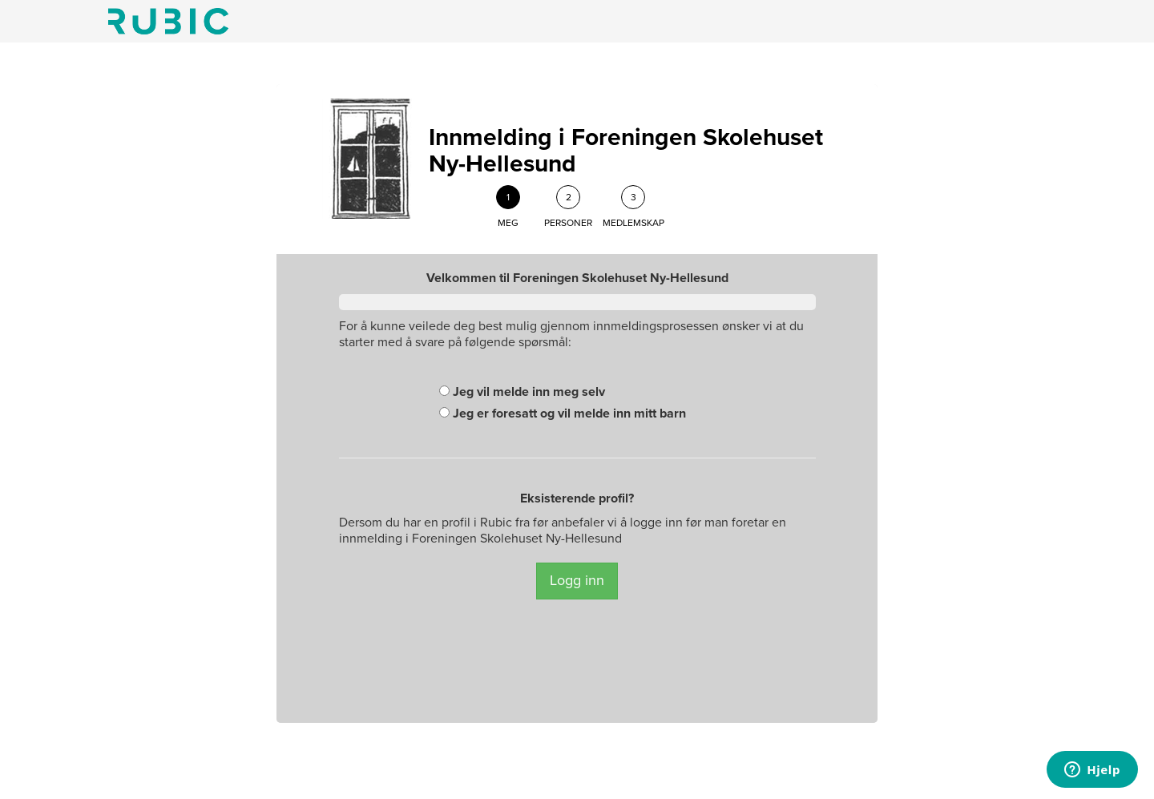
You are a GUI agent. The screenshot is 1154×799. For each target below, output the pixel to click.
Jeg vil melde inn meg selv (522, 392)
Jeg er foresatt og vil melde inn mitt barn (562, 414)
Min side (168, 21)
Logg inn (577, 580)
